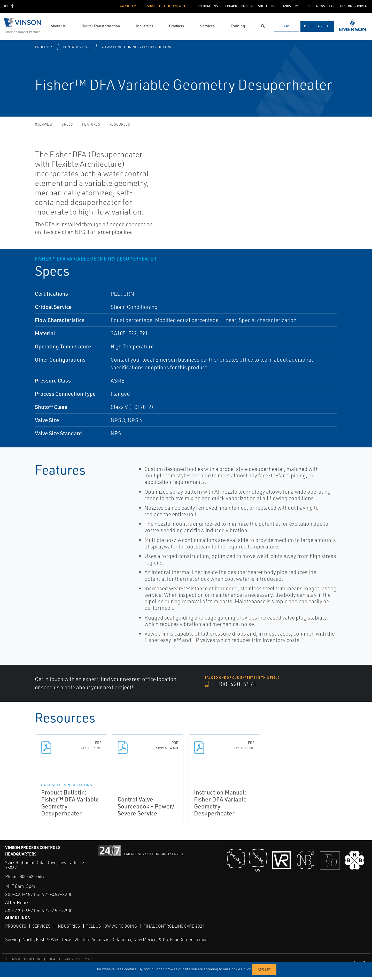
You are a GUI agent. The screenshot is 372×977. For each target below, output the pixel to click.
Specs (67, 124)
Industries (68, 925)
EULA (51, 959)
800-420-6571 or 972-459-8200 (39, 894)
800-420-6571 (33, 876)
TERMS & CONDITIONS (24, 959)
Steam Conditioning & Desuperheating (137, 47)
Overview (43, 124)
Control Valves (77, 47)
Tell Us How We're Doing (111, 925)
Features (91, 124)
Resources (120, 124)
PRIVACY (66, 959)
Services (41, 925)
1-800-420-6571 (231, 684)
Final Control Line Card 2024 (174, 925)
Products (44, 47)
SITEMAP (84, 959)
